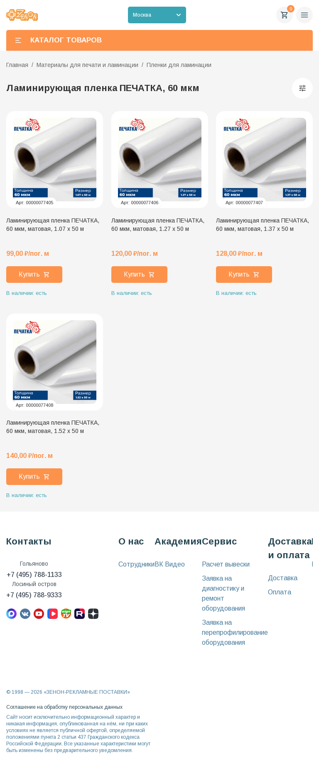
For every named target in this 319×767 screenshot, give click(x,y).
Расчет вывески (226, 564)
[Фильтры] (302, 88)
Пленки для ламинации (179, 65)
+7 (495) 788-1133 (34, 574)
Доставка (282, 577)
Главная (17, 65)
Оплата (279, 592)
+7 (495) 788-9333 (34, 595)
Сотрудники (136, 564)
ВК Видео (170, 564)
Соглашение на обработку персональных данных (64, 707)
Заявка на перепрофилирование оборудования (235, 632)
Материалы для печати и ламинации (87, 65)
